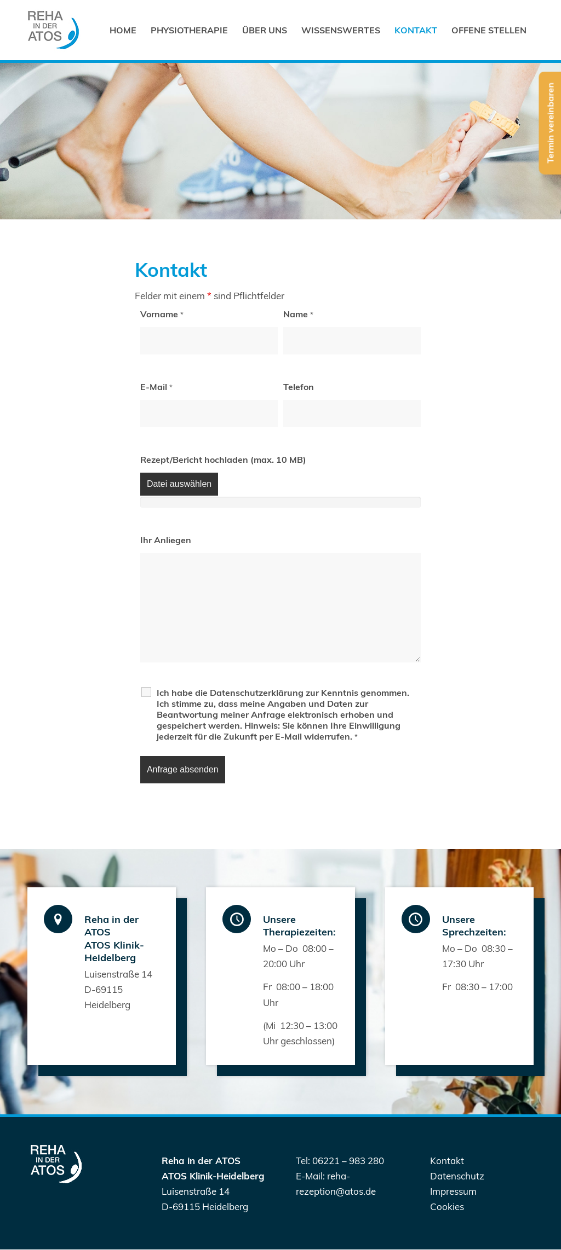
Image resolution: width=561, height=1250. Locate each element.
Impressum (453, 1191)
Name (298, 314)
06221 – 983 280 (348, 1160)
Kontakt (447, 1160)
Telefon (298, 386)
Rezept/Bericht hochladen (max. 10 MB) (223, 459)
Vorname (162, 314)
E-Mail (156, 386)
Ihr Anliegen (165, 539)
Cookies (447, 1206)
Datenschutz (457, 1176)
